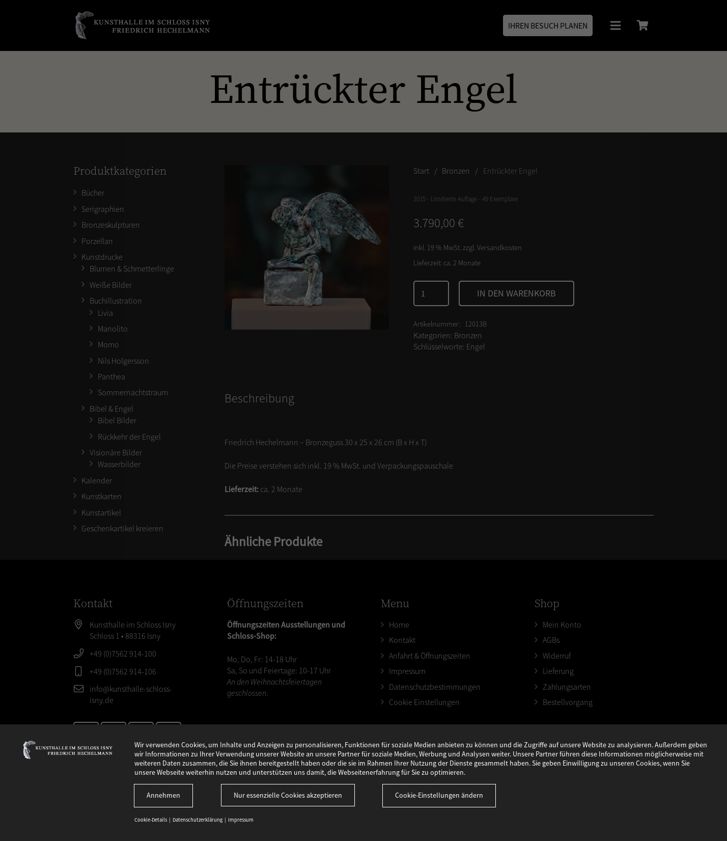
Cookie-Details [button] (151, 820)
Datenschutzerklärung (198, 820)
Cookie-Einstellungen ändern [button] (439, 795)
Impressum (241, 820)
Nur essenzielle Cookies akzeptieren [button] (288, 795)
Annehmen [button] (163, 795)
